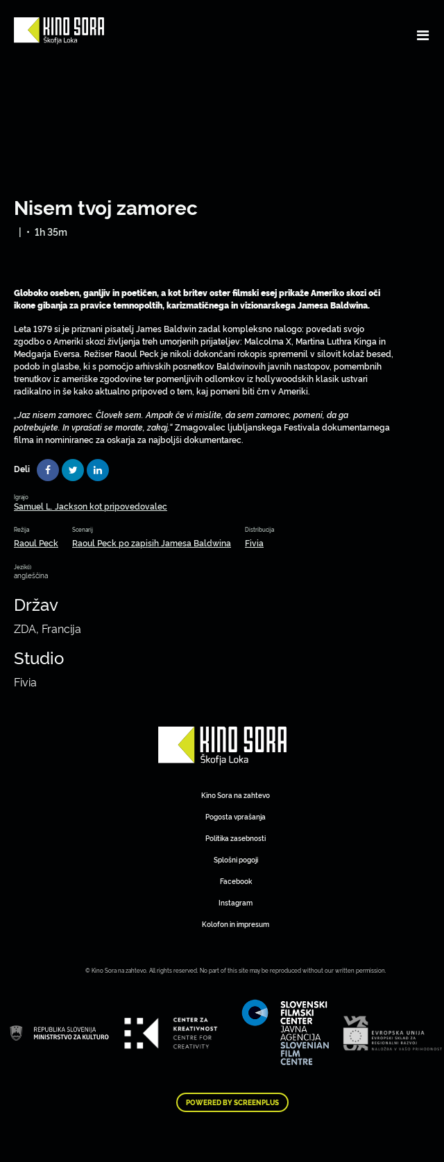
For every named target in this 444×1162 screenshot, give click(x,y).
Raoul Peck (36, 542)
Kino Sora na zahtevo (235, 794)
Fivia (254, 542)
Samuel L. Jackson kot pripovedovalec (90, 506)
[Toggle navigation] (423, 34)
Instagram (236, 902)
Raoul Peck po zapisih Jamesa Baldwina (151, 542)
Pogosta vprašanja (235, 816)
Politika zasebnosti (235, 837)
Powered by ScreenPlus (232, 1102)
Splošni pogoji (236, 859)
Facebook (236, 880)
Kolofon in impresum (235, 923)
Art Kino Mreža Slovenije (222, 746)
